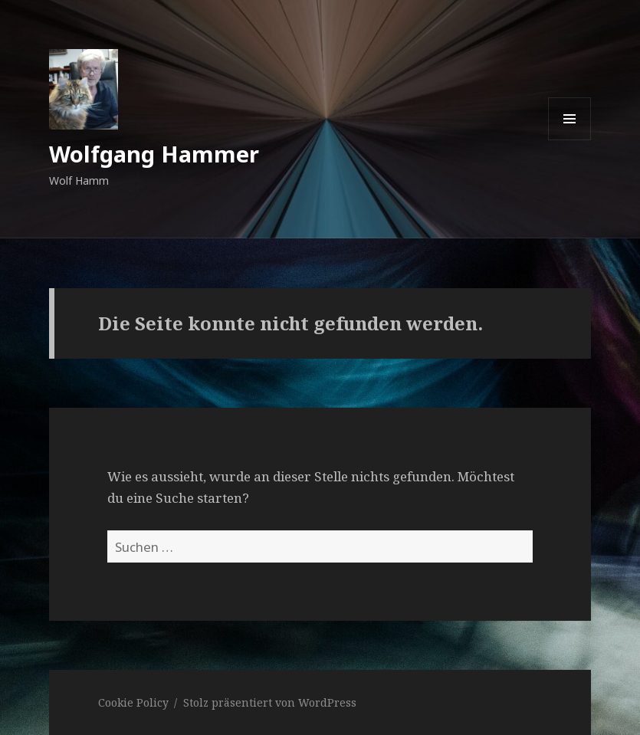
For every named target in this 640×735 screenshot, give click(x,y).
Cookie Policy (133, 702)
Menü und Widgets (570, 139)
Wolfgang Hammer (154, 154)
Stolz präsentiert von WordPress (269, 702)
